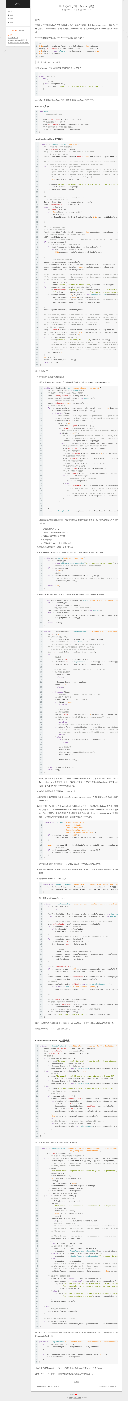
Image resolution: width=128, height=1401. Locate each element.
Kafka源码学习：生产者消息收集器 (47, 1386)
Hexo (70, 1397)
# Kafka (76, 1381)
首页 (10, 11)
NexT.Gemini (77, 1397)
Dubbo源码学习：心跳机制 (108, 1386)
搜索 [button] (10, 22)
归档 (10, 19)
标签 (10, 15)
